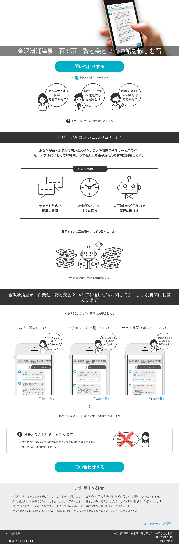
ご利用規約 (14, 533)
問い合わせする (89, 66)
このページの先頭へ (160, 523)
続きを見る (48, 398)
